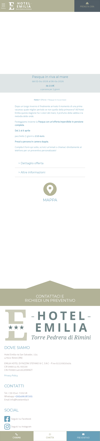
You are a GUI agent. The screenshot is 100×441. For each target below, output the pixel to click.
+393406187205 (24, 396)
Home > (37, 100)
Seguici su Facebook (17, 419)
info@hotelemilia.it (19, 399)
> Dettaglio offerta (30, 163)
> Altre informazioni (31, 172)
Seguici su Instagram (17, 426)
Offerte (43, 100)
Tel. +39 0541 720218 (15, 393)
